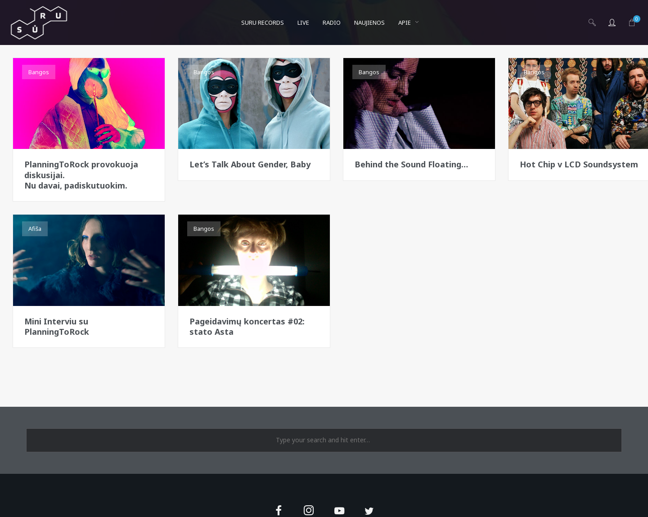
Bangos (38, 72)
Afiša (34, 229)
